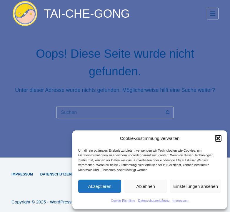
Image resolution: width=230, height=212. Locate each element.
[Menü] (213, 13)
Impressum (181, 200)
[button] (218, 138)
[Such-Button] (168, 112)
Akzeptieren (99, 186)
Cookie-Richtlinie (123, 200)
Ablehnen (145, 186)
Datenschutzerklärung (154, 200)
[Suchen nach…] (109, 112)
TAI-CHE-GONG (87, 13)
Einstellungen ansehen (195, 186)
